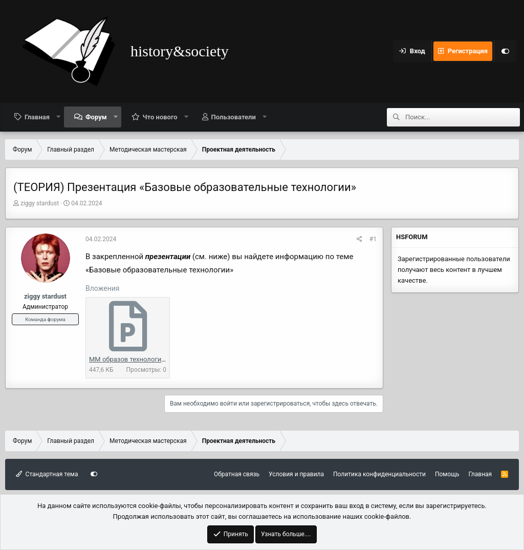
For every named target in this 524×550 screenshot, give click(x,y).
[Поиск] (462, 117)
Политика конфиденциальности (379, 474)
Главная (37, 117)
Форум (96, 117)
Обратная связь (236, 474)
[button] (58, 117)
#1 (373, 239)
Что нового (160, 117)
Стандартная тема (47, 474)
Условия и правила (296, 474)
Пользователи (233, 117)
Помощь (447, 474)
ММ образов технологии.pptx (134, 359)
